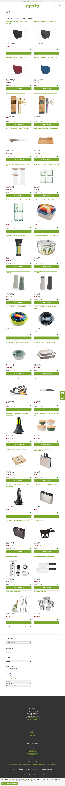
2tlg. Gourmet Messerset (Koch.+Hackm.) (44, 556)
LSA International (12, 668)
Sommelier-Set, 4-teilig (11, 556)
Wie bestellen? (32, 754)
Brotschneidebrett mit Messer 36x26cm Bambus (46, 128)
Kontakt (33, 729)
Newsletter (32, 737)
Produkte (8, 652)
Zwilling (10, 675)
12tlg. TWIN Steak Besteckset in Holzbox (16, 449)
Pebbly (9, 673)
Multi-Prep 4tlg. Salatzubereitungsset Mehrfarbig (46, 235)
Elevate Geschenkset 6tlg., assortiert (15, 378)
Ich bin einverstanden (9, 783)
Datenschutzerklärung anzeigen (32, 780)
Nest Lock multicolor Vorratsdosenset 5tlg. (44, 199)
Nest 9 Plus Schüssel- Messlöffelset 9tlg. (16, 306)
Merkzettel (32, 735)
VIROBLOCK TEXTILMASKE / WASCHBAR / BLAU (45, 57)
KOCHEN (10, 764)
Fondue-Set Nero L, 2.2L (40, 520)
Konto (32, 734)
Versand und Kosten (32, 753)
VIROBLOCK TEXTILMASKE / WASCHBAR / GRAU (45, 21)
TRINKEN (25, 764)
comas (9, 663)
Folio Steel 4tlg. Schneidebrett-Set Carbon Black (18, 520)
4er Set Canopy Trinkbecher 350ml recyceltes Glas (46, 164)
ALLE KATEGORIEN (51, 764)
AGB (32, 748)
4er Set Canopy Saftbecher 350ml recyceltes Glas (18, 199)
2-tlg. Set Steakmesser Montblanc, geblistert (17, 128)
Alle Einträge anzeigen (11, 678)
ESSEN (20, 764)
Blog (25, 1)
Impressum (32, 750)
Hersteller (42, 774)
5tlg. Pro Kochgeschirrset (40, 591)
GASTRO (40, 764)
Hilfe (32, 731)
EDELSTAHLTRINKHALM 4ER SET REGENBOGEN (45, 93)
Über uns (32, 747)
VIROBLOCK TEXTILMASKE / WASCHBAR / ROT (17, 57)
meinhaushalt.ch (34, 719)
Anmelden (39, 1)
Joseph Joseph (12, 666)
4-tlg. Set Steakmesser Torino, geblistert (44, 378)
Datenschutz (32, 751)
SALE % (45, 764)
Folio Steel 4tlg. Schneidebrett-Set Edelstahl (45, 484)
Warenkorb (32, 732)
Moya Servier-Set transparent (13, 591)
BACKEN (15, 764)
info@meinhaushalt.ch (34, 717)
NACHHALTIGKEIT (32, 764)
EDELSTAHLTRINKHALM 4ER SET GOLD (15, 93)
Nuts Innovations (12, 671)
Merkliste (32, 1)
